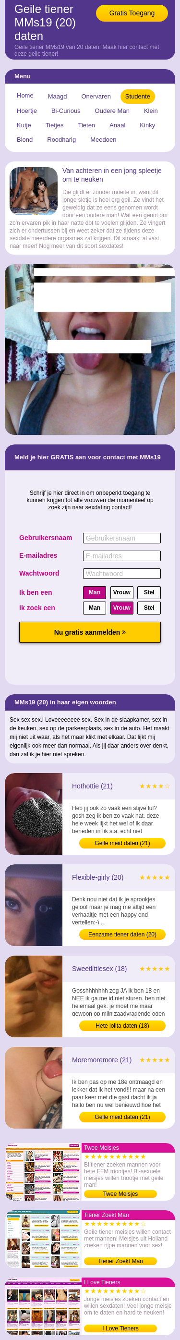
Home (25, 95)
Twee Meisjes (120, 1194)
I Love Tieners (120, 1328)
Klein (151, 110)
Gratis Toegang (132, 13)
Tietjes (55, 125)
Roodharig (61, 139)
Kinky (147, 125)
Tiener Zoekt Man (120, 1261)
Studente (137, 96)
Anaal (117, 125)
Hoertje (27, 110)
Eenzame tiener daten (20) (122, 934)
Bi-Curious (66, 110)
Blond (25, 139)
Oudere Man (112, 110)
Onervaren (95, 96)
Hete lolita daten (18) (122, 1025)
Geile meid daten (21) (122, 843)
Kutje (24, 125)
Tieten (86, 125)
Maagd (57, 96)
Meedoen (103, 139)
